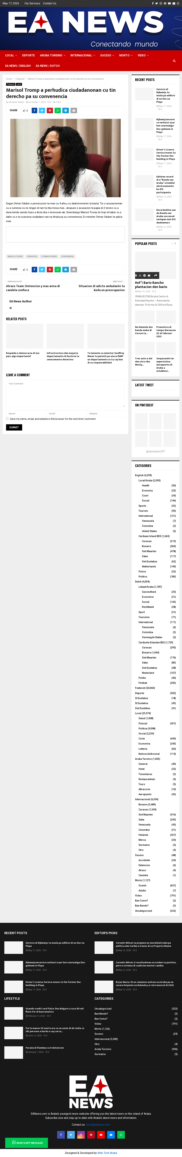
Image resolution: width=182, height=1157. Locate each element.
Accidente (144, 860)
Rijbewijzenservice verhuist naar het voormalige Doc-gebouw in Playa (165, 125)
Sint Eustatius (149, 561)
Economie (148, 596)
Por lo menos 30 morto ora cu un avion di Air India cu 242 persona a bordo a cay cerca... (55, 1029)
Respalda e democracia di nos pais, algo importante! (22, 354)
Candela (143, 875)
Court (145, 495)
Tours (142, 784)
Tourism (143, 510)
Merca (142, 840)
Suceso (105, 55)
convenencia (67, 256)
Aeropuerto (145, 794)
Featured (10, 84)
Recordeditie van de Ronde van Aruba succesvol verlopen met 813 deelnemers (166, 216)
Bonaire (146, 546)
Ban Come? (141, 900)
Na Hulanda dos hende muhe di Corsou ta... (144, 330)
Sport (142, 612)
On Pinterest (144, 405)
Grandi (142, 885)
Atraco (142, 870)
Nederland (148, 672)
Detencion (144, 865)
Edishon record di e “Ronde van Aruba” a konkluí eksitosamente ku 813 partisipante (165, 184)
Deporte (28, 55)
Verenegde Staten (152, 637)
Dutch (138, 581)
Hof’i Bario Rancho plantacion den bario (151, 285)
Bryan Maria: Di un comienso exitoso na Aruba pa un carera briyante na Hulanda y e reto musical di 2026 (145, 983)
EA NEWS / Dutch (48, 65)
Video (142, 55)
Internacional (81, 55)
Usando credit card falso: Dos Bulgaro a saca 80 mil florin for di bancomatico (55, 1010)
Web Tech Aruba (107, 1153)
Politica (143, 728)
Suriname (144, 845)
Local (9, 55)
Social (145, 500)
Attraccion (144, 789)
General (143, 764)
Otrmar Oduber (49, 256)
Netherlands (149, 566)
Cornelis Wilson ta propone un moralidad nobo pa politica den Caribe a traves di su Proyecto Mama (143, 944)
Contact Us (49, 3)
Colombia (147, 526)
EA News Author (16, 102)
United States (149, 531)
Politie (142, 678)
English (139, 475)
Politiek (143, 683)
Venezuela (148, 521)
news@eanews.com (98, 1124)
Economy (147, 490)
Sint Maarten (149, 551)
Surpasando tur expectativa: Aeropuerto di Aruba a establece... (165, 364)
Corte (142, 738)
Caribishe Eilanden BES (152, 642)
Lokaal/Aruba (146, 586)
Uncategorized (143, 910)
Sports (142, 505)
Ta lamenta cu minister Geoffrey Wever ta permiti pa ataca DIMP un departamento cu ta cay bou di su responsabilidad (105, 358)
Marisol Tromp (15, 256)
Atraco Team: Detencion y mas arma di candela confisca (33, 288)
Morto (124, 55)
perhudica (32, 256)
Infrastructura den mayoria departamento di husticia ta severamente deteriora (63, 356)
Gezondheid (149, 591)
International (146, 515)
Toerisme (144, 617)
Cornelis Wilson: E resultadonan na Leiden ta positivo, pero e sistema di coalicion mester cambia (146, 964)
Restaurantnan (147, 779)
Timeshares (145, 774)
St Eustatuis (141, 698)
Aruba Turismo (51, 55)
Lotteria (143, 748)
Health (145, 485)
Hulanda (143, 834)
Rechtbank (148, 607)
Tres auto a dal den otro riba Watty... (143, 361)
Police (142, 571)
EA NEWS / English (18, 65)
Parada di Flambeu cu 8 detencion (45, 1048)
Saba (145, 556)
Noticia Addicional (149, 753)
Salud (142, 718)
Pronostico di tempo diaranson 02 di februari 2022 (166, 331)
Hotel (142, 769)
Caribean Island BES (150, 536)
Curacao (147, 541)
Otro (141, 850)
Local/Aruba (145, 480)
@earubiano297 (155, 451)
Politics (143, 576)
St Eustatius (141, 703)
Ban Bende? (142, 905)
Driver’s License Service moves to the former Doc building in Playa (166, 154)
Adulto (142, 890)
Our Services (32, 3)
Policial (143, 723)
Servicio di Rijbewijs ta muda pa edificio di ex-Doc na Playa (165, 95)
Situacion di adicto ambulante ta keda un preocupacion (102, 288)
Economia (144, 743)
